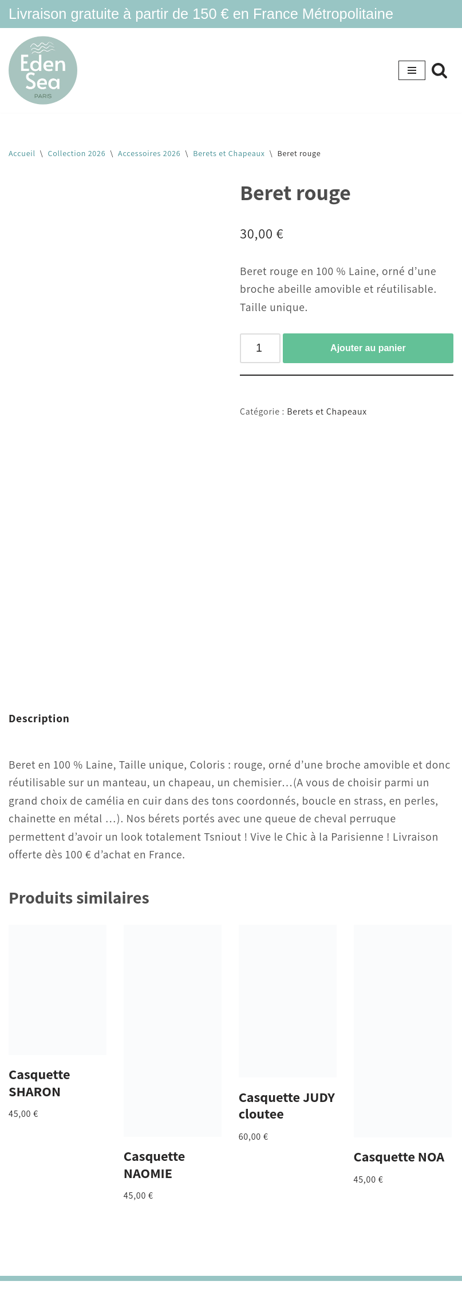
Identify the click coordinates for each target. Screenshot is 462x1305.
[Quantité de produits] (260, 348)
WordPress (272, 1293)
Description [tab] (39, 718)
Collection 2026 (77, 153)
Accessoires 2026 (149, 153)
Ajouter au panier (368, 348)
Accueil (22, 153)
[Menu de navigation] (411, 70)
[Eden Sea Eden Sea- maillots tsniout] (43, 70)
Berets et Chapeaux (229, 153)
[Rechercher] (439, 70)
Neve (177, 1293)
